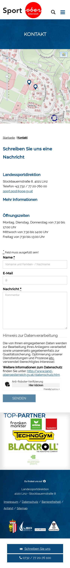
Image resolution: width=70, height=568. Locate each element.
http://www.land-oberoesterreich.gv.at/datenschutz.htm (31, 373)
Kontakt (22, 137)
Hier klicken (36, 385)
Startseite (9, 137)
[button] (63, 54)
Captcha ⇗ (52, 389)
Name (9, 257)
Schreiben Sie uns (35, 549)
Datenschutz (30, 502)
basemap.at (21, 120)
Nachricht (12, 289)
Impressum (11, 502)
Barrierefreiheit (51, 502)
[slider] (7, 76)
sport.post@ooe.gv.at (18, 191)
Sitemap (22, 508)
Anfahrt (8, 508)
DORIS (12, 120)
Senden (19, 398)
